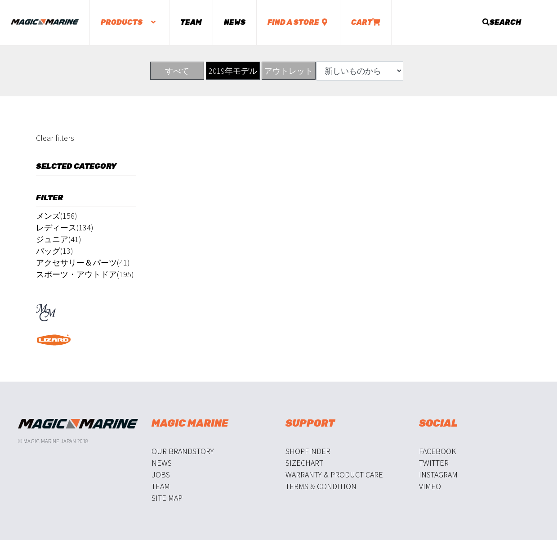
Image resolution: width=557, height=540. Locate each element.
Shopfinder (307, 451)
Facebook (437, 451)
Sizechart (304, 463)
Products (129, 22)
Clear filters (55, 138)
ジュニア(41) (58, 239)
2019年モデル (233, 71)
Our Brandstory (183, 451)
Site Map (167, 498)
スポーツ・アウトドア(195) (85, 274)
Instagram (438, 474)
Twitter (434, 463)
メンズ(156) (56, 216)
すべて (177, 71)
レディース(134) (65, 227)
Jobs (161, 474)
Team (191, 22)
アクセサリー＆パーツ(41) (83, 262)
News (234, 22)
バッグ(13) (54, 251)
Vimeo (430, 486)
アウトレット (288, 71)
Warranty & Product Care (334, 474)
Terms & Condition (320, 486)
